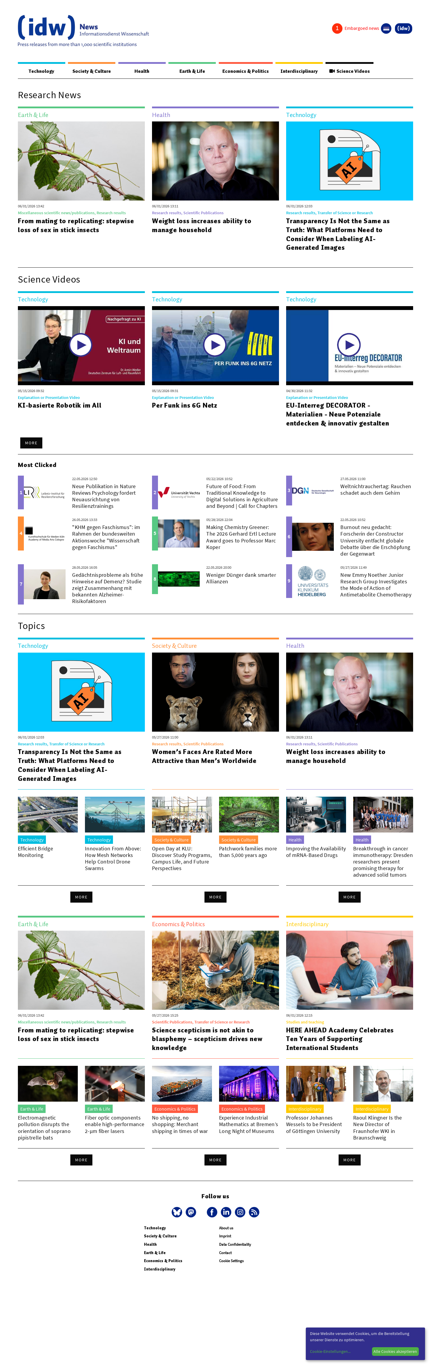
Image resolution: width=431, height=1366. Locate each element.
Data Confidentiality (235, 1244)
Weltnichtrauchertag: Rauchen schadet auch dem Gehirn (375, 490)
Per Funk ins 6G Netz (185, 405)
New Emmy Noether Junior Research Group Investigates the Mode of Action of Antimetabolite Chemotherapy (375, 585)
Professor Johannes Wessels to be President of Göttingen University (314, 1124)
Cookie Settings (231, 1261)
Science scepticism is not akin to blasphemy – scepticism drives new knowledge (208, 1039)
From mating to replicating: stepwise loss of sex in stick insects (77, 225)
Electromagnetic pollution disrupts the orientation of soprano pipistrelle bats (44, 1127)
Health (140, 71)
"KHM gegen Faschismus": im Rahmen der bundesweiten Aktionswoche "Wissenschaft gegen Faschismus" (106, 537)
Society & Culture (91, 71)
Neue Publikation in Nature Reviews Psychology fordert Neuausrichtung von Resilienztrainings (104, 496)
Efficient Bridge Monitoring (35, 852)
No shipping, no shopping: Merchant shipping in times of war (180, 1124)
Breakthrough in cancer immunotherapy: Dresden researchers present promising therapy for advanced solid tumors (383, 861)
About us (226, 1228)
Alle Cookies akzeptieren (395, 1351)
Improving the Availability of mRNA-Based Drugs (316, 852)
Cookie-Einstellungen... (330, 1351)
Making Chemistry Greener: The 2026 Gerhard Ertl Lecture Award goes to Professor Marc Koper (241, 537)
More (31, 443)
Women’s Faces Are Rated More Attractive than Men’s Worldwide (205, 756)
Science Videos (348, 71)
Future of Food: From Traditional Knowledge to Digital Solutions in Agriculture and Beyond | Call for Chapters (242, 496)
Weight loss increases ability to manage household (202, 225)
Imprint (225, 1236)
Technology (41, 71)
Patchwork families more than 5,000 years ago (248, 852)
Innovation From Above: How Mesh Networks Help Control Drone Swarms (113, 858)
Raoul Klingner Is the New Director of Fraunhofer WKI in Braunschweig (377, 1127)
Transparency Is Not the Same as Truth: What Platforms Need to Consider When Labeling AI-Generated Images (338, 234)
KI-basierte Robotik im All (60, 405)
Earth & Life (189, 71)
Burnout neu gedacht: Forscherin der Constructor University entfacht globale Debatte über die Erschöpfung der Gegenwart (375, 540)
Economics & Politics (243, 71)
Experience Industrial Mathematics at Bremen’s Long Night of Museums (248, 1124)
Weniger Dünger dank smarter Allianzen (241, 578)
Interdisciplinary (297, 71)
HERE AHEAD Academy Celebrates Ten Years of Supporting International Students (341, 1039)
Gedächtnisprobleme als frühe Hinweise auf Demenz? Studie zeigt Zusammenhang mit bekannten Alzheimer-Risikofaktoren (107, 588)
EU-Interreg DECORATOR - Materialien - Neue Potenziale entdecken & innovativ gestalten (338, 414)
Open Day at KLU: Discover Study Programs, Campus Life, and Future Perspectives (182, 858)
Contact (225, 1253)
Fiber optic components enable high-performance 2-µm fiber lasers (114, 1124)
